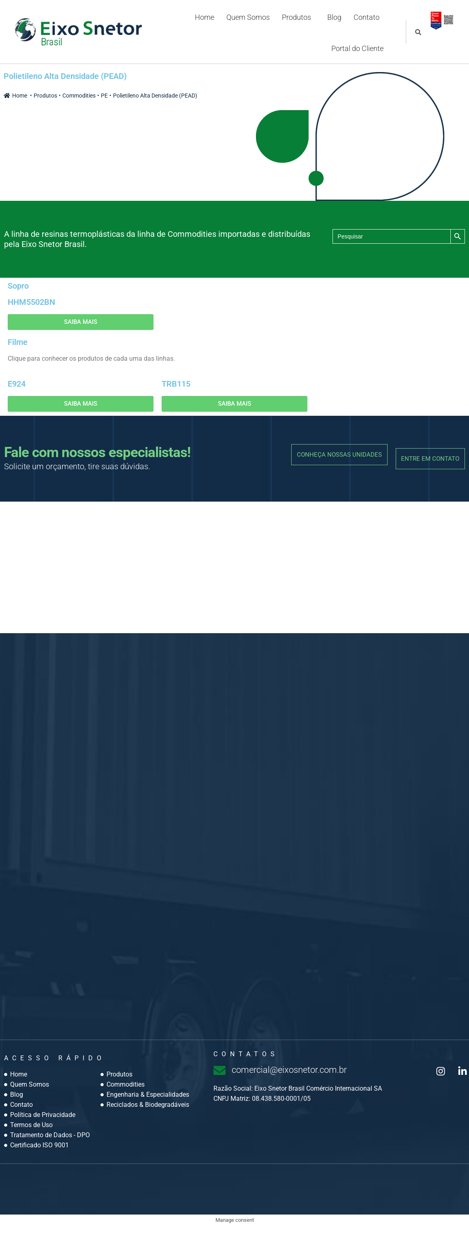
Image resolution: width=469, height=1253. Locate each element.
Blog (333, 22)
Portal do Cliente (356, 68)
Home (203, 22)
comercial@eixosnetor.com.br (298, 1096)
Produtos (295, 22)
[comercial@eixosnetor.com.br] (219, 1097)
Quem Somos (247, 22)
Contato (365, 22)
